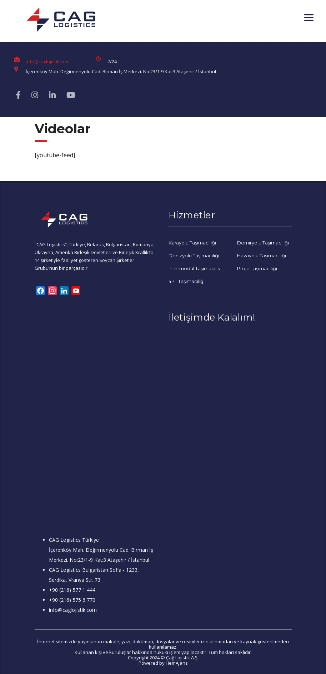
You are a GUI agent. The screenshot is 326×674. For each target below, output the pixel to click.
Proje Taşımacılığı (257, 268)
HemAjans (177, 663)
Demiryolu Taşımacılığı (263, 243)
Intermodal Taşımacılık (194, 268)
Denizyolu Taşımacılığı (194, 255)
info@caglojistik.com (48, 61)
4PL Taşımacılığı (187, 281)
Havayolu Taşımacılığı (261, 255)
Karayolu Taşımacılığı (192, 243)
